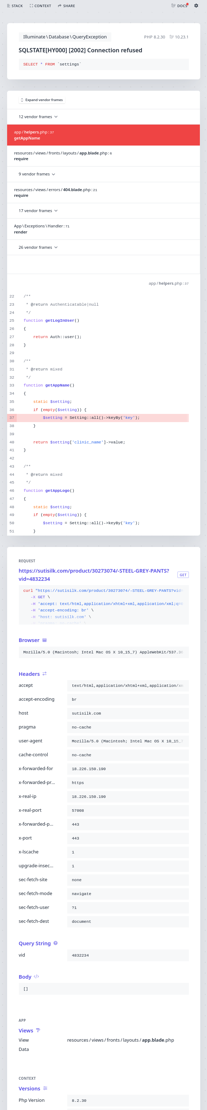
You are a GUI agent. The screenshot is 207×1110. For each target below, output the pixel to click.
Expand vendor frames (42, 100)
